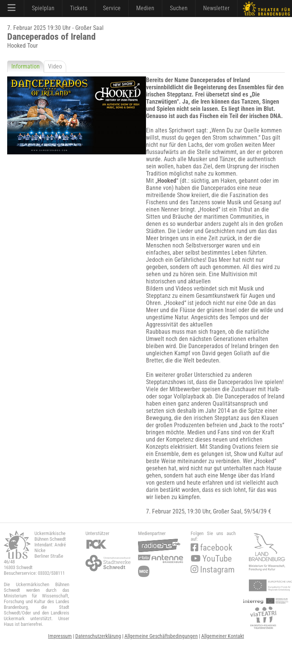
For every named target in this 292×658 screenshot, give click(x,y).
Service (112, 8)
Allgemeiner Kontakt (222, 636)
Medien (145, 8)
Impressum (60, 636)
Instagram (213, 570)
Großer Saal (227, 511)
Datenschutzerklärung (98, 636)
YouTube (211, 559)
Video (55, 66)
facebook (211, 548)
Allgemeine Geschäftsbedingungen (161, 636)
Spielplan (43, 8)
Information (25, 66)
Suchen (179, 8)
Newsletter (216, 8)
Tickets (78, 8)
